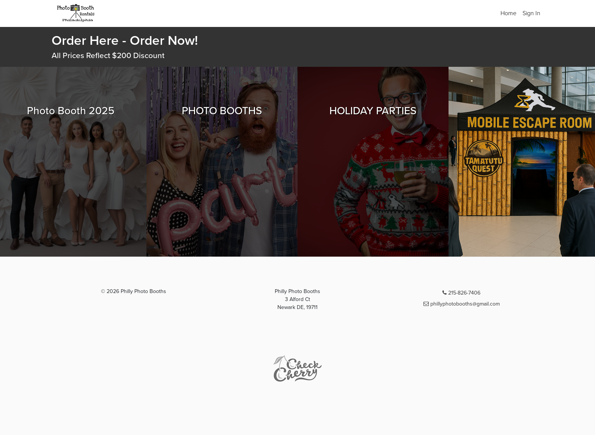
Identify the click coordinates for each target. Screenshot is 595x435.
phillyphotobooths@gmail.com (461, 304)
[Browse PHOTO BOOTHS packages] (222, 162)
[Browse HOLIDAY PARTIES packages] (373, 162)
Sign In (531, 13)
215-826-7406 (461, 293)
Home (508, 13)
